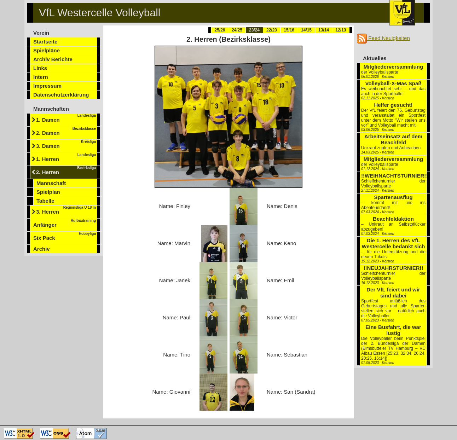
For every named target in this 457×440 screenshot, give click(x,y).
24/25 (237, 30)
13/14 (323, 30)
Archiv (41, 249)
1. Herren (66, 157)
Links (40, 68)
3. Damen (66, 144)
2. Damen (66, 131)
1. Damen (66, 118)
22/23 (271, 30)
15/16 (289, 30)
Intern (40, 77)
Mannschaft (51, 183)
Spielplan (48, 192)
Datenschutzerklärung (61, 95)
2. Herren (66, 170)
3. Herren (66, 210)
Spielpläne (46, 50)
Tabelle (45, 201)
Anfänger (64, 223)
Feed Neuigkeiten (383, 38)
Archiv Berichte (53, 59)
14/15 (306, 30)
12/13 (340, 30)
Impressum (47, 86)
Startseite (45, 42)
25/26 (219, 30)
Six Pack (64, 236)
